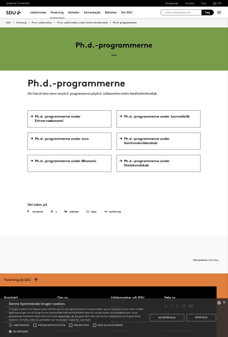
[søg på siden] (182, 12)
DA (214, 3)
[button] (10, 325)
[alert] (114, 317)
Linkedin (71, 211)
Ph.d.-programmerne (125, 22)
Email (91, 211)
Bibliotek (111, 12)
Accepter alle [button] (166, 317)
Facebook (35, 211)
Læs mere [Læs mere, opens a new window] (85, 319)
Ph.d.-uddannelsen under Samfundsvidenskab (82, 22)
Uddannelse (38, 12)
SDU (8, 22)
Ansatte (189, 3)
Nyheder (73, 12)
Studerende (171, 3)
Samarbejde (92, 12)
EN (220, 3)
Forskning (57, 12)
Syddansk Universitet (18, 3)
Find (203, 3)
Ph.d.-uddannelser (42, 22)
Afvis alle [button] (201, 317)
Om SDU (126, 12)
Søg (207, 12)
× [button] (224, 302)
